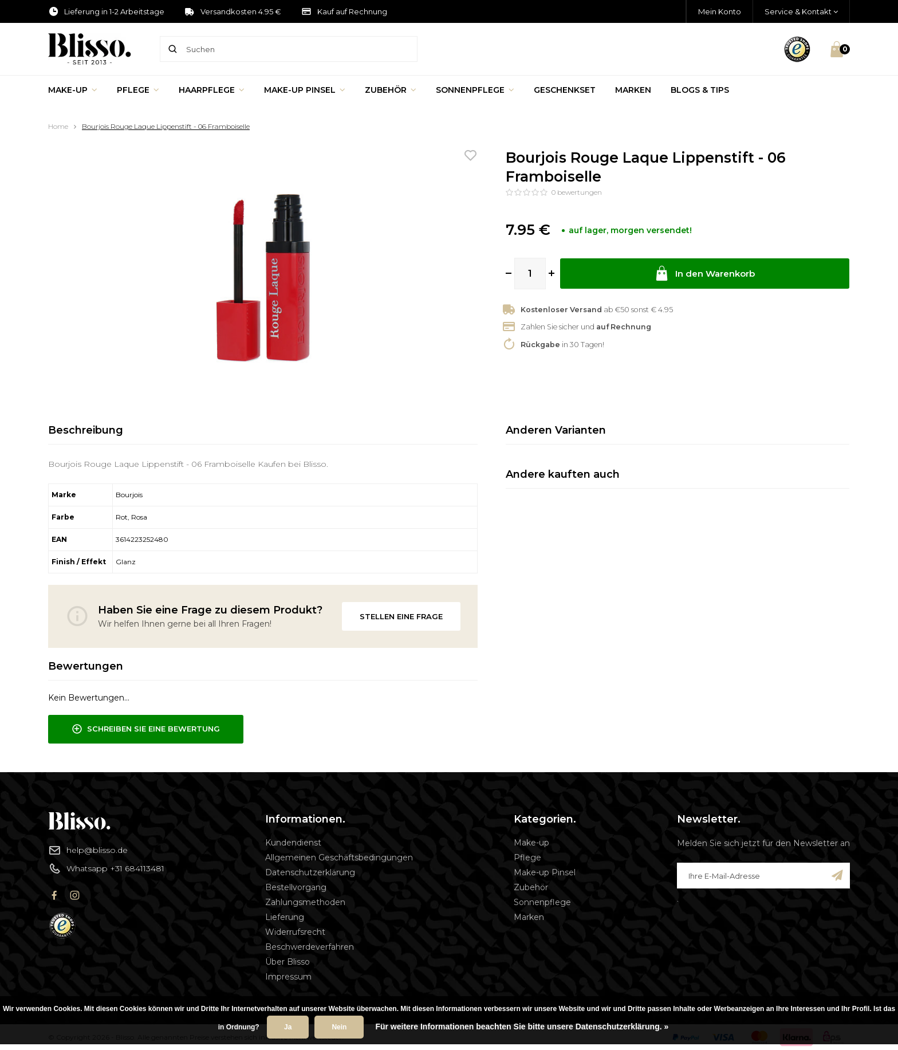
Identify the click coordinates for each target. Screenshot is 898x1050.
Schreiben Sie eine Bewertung (146, 729)
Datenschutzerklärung (310, 872)
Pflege (138, 90)
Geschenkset (565, 90)
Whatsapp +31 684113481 (106, 868)
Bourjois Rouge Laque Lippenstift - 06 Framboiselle (166, 126)
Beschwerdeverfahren (309, 947)
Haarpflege (212, 90)
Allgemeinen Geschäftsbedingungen (339, 857)
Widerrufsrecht (295, 932)
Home (58, 126)
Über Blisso (287, 962)
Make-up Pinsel (304, 90)
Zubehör (390, 90)
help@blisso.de (88, 850)
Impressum (288, 977)
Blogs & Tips (700, 90)
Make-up (72, 90)
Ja (288, 1027)
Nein (339, 1027)
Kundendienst (293, 842)
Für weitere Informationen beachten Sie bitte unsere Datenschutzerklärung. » (521, 1026)
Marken (633, 90)
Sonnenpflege (475, 90)
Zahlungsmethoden (305, 902)
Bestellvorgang (295, 887)
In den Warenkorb (705, 273)
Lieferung (284, 917)
